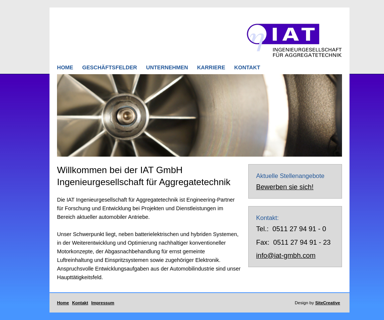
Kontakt (80, 303)
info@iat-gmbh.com (285, 255)
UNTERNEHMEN (168, 67)
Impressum (102, 303)
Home (63, 303)
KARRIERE (211, 67)
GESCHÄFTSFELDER (109, 67)
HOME (65, 67)
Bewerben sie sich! (285, 187)
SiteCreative (327, 303)
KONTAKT (247, 67)
